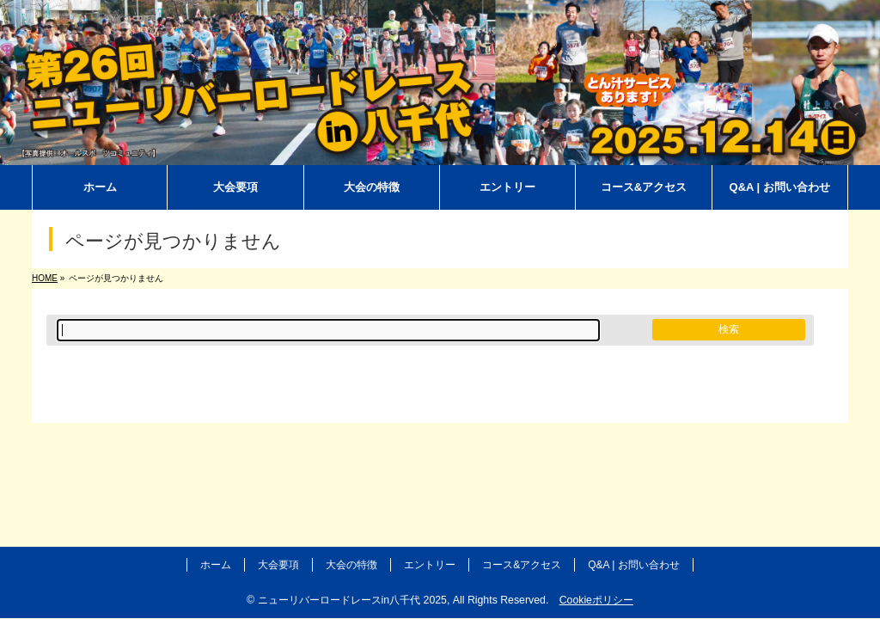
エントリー (429, 565)
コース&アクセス (521, 565)
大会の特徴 (351, 565)
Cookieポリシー (596, 600)
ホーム (215, 565)
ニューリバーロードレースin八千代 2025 (352, 600)
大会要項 (278, 565)
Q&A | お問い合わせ (633, 565)
